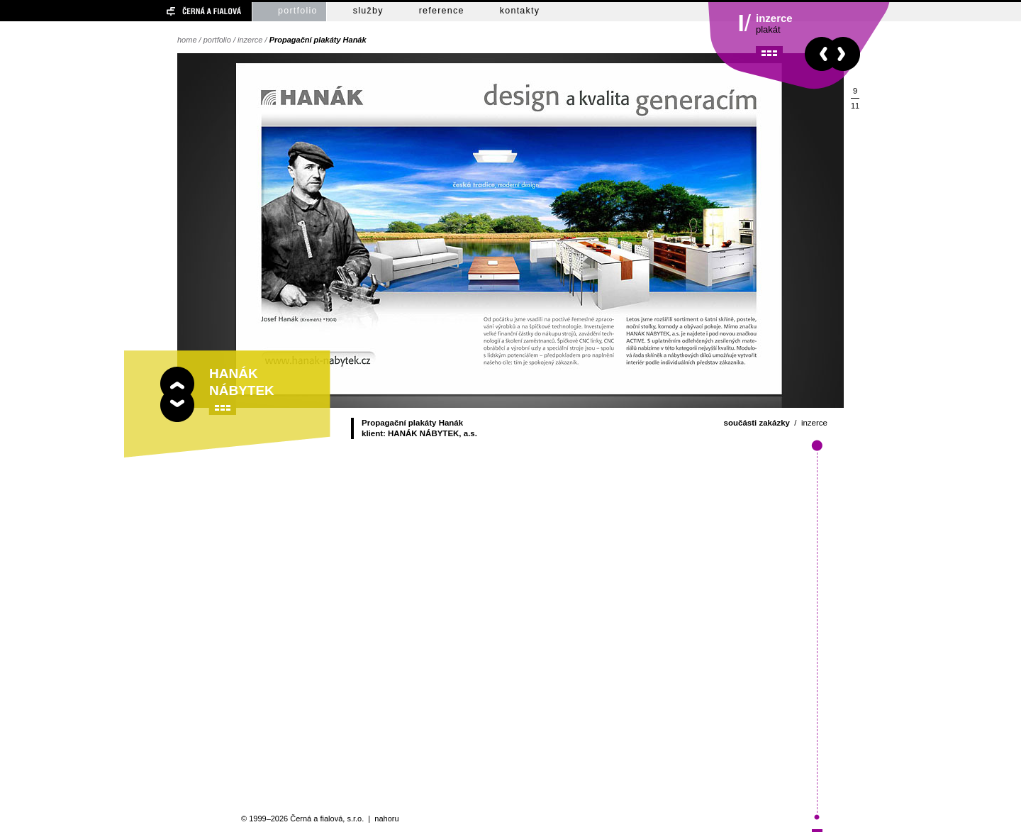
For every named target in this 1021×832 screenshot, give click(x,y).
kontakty (520, 11)
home (187, 39)
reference (441, 11)
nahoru (386, 818)
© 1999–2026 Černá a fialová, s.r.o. (302, 818)
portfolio (298, 11)
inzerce (250, 39)
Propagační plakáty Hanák (318, 39)
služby (368, 11)
